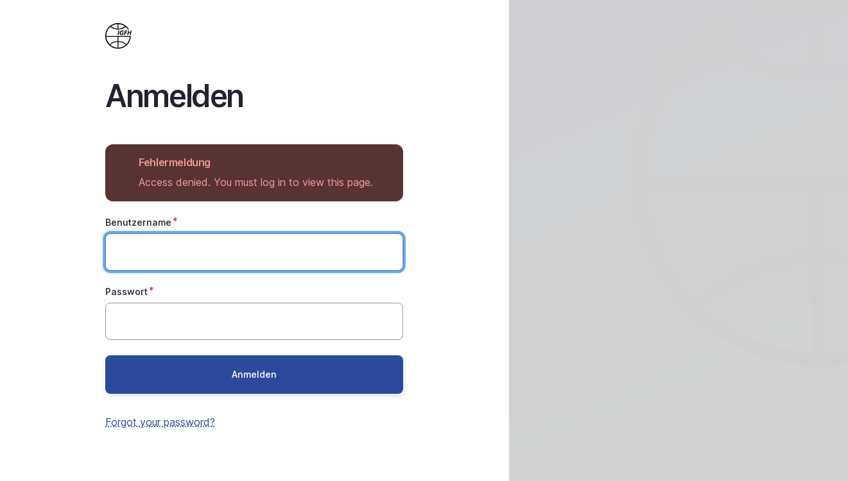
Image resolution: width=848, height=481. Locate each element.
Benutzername (138, 222)
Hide (384, 163)
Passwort (126, 291)
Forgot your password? (160, 422)
